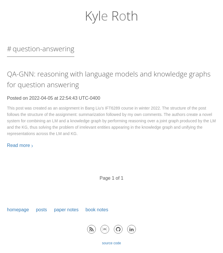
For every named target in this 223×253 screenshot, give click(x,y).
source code (111, 243)
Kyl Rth (111, 15)
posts (41, 209)
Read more (18, 145)
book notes (96, 209)
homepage (18, 209)
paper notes (66, 209)
